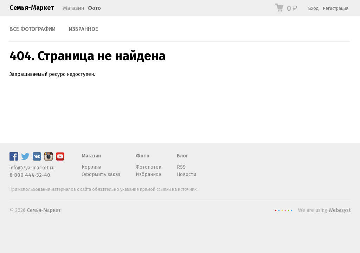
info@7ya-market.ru (31, 168)
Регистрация (335, 8)
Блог (182, 156)
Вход (313, 8)
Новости (186, 174)
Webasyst (340, 210)
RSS (181, 167)
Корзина (91, 167)
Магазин (73, 8)
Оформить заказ (101, 174)
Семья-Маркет (31, 8)
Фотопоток (148, 167)
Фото (94, 8)
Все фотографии (32, 29)
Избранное (83, 29)
